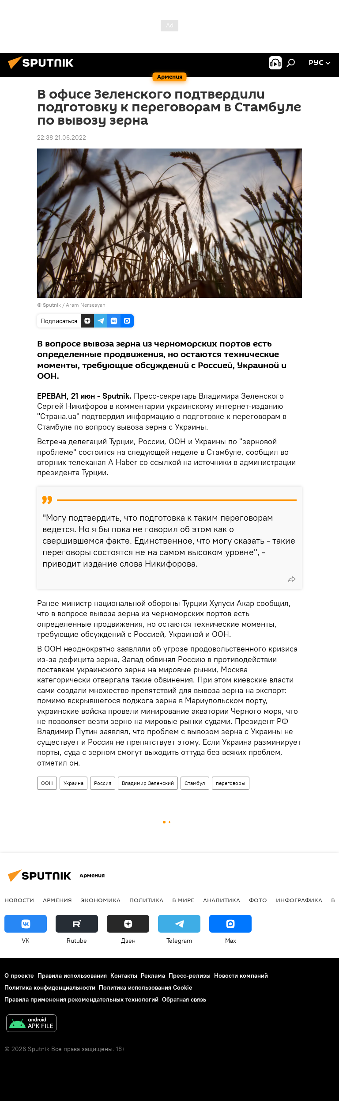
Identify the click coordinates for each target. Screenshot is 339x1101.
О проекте (19, 975)
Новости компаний (241, 975)
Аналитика (221, 900)
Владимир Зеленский (148, 783)
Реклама (153, 975)
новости (19, 900)
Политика (146, 900)
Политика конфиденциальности (49, 987)
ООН (47, 783)
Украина (73, 783)
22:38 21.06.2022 (61, 137)
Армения (57, 900)
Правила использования (72, 975)
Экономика (101, 900)
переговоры (230, 783)
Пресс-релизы (190, 975)
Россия (102, 783)
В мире (183, 900)
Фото (258, 900)
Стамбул (195, 783)
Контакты (123, 975)
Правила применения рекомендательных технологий (81, 999)
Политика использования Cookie (145, 987)
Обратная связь (184, 999)
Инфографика (299, 900)
